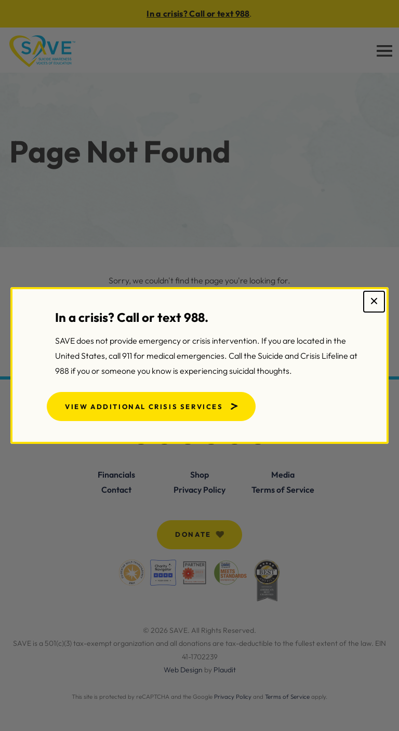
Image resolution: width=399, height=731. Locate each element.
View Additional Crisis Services (144, 406)
